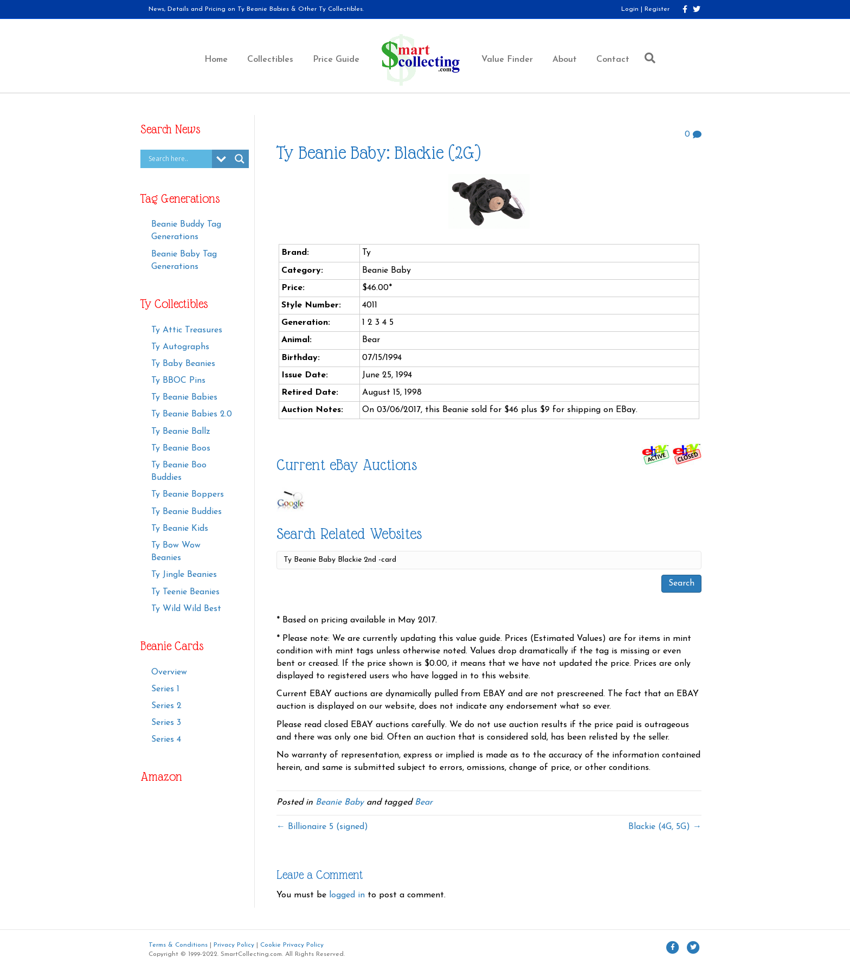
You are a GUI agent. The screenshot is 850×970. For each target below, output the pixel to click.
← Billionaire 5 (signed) (322, 827)
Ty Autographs (180, 347)
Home (216, 59)
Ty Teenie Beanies (185, 592)
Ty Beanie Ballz (180, 431)
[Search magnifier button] (239, 159)
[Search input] (179, 159)
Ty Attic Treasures (186, 330)
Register (657, 9)
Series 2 (166, 706)
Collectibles (270, 59)
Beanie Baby (339, 802)
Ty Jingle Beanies (184, 574)
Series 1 (165, 689)
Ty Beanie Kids (179, 528)
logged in (347, 895)
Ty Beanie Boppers (187, 494)
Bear (424, 802)
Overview (169, 672)
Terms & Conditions (178, 945)
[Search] (647, 58)
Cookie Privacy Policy (292, 945)
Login (630, 9)
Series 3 (166, 722)
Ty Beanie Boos (180, 448)
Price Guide (336, 59)
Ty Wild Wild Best (186, 609)
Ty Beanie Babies (184, 397)
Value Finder (507, 59)
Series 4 (166, 739)
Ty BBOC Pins (178, 380)
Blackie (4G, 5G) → (664, 827)
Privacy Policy (234, 945)
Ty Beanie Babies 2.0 (191, 414)
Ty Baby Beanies (183, 363)
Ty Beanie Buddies (186, 512)
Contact (612, 59)
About (564, 59)
